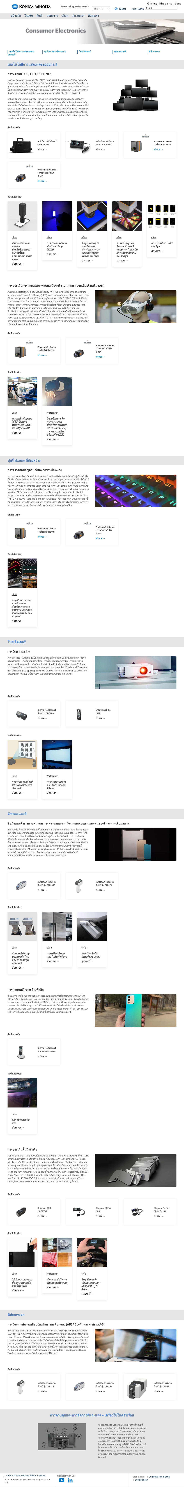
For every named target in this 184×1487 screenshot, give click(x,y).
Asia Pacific (138, 9)
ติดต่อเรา (93, 15)
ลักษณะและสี (120, 51)
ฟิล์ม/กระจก (154, 51)
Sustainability (141, 1480)
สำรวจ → (42, 149)
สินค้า (39, 15)
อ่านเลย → (18, 263)
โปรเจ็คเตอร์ (85, 51)
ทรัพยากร (52, 15)
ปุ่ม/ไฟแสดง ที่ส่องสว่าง (55, 51)
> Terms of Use (12, 1475)
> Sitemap (41, 1475)
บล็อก (64, 15)
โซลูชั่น (28, 15)
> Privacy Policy (28, 1475)
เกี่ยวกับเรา (78, 15)
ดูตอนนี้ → (87, 961)
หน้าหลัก (16, 15)
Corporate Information (159, 1477)
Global (122, 9)
